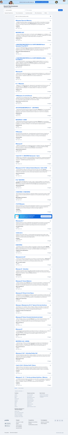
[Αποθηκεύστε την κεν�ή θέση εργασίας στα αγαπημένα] (50, 269)
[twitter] (60, 420)
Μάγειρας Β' (19, 71)
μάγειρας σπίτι (29, 402)
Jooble (62, 432)
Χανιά (15, 405)
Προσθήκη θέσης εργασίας (33, 424)
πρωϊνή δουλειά (29, 396)
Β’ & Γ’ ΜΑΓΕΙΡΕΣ (20, 180)
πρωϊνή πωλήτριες (30, 398)
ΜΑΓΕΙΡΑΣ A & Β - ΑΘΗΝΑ (22, 341)
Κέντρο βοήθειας (19, 426)
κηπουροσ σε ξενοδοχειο (18, 415)
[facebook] (55, 420)
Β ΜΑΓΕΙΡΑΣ (19, 245)
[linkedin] (62, 420)
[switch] (50, 16)
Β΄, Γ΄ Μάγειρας (20, 83)
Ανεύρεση (60, 10)
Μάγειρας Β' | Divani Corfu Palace (25, 293)
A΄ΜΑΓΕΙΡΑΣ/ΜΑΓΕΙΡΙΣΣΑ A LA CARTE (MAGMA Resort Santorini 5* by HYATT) (30, 45)
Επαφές (17, 423)
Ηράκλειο (16, 401)
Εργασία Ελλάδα (19, 428)
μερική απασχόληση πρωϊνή (31, 406)
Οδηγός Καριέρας (44, 423)
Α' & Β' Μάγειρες (20, 204)
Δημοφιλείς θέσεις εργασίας (44, 394)
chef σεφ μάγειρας (30, 394)
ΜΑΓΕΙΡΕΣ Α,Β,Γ (20, 32)
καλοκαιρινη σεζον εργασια (19, 416)
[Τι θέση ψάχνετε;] (14, 10)
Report (49, 28)
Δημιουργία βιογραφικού (46, 216)
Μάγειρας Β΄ (19, 143)
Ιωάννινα (16, 406)
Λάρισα (16, 402)
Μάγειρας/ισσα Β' (20, 257)
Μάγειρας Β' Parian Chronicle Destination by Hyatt (29, 317)
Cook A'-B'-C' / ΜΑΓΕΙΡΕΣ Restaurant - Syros (28, 156)
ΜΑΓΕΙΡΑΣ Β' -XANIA (21, 119)
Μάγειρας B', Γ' (20, 221)
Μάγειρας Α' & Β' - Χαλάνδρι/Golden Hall (26, 353)
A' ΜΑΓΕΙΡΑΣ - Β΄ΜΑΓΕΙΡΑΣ (23, 192)
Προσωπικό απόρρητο (14, 432)
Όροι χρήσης (7, 432)
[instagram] (58, 420)
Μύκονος (16, 396)
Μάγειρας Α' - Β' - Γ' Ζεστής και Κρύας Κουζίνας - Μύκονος (31, 377)
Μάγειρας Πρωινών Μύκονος (24, 20)
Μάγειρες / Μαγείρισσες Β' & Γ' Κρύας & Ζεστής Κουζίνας (31, 305)
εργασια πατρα (17, 411)
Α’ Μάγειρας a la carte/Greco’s (24, 95)
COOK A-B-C (19, 233)
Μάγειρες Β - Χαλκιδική (22, 269)
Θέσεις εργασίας (19, 425)
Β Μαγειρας (19, 131)
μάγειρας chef (29, 405)
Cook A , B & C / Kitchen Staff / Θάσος (26, 365)
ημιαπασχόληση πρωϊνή (31, 397)
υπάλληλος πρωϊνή (30, 401)
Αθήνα (16, 397)
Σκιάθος (16, 394)
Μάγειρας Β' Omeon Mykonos (23, 281)
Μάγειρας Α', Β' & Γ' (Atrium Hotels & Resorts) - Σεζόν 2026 (31, 168)
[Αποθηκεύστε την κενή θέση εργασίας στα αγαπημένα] (50, 21)
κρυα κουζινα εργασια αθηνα (19, 412)
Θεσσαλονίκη (17, 398)
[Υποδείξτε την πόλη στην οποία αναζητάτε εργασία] (35, 10)
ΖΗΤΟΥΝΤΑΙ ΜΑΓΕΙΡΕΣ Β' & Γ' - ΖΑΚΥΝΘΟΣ (27, 107)
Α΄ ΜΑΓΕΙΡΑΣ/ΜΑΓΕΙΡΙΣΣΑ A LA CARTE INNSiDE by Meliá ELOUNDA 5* (31, 58)
